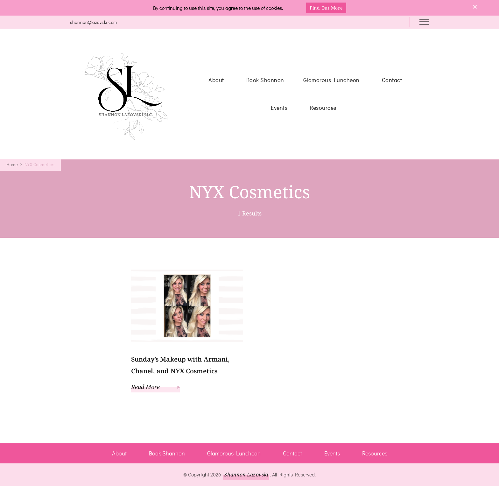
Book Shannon (265, 80)
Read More (155, 387)
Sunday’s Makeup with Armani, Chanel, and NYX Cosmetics (180, 365)
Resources (323, 107)
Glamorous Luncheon (331, 80)
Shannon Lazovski (246, 474)
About (216, 80)
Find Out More (326, 8)
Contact (392, 80)
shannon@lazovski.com (93, 22)
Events (279, 107)
